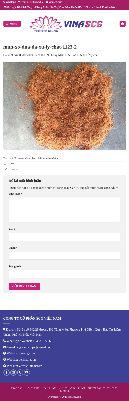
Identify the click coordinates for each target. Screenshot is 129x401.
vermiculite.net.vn (30, 365)
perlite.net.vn (27, 359)
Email (13, 247)
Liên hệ (65, 391)
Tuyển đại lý (96, 388)
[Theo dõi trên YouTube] (27, 372)
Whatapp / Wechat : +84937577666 (23, 1)
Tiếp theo (11, 169)
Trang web (15, 266)
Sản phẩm (50, 388)
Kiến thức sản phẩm (72, 388)
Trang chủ (18, 388)
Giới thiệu (34, 388)
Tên (12, 229)
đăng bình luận (50, 158)
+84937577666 (42, 341)
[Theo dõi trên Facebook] (6, 372)
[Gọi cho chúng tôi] (20, 372)
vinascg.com (27, 353)
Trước (9, 164)
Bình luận (15, 193)
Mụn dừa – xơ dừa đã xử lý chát (78, 55)
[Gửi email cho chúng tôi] (13, 372)
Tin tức (112, 388)
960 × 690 (44, 55)
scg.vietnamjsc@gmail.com (34, 347)
